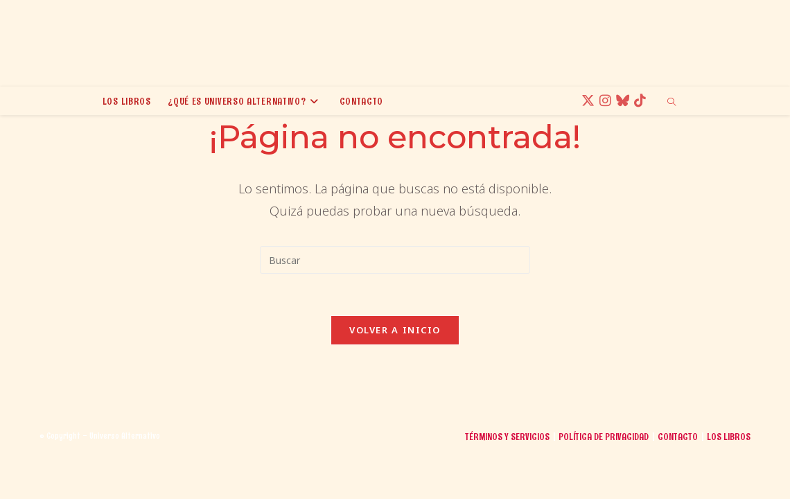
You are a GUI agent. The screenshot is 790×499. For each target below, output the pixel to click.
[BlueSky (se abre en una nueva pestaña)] (624, 100)
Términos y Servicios (507, 482)
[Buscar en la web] (671, 102)
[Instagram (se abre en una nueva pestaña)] (607, 100)
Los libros (728, 482)
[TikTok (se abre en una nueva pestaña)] (642, 100)
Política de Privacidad (604, 482)
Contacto (678, 482)
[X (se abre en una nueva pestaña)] (590, 100)
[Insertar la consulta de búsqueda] (395, 260)
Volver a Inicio (395, 330)
